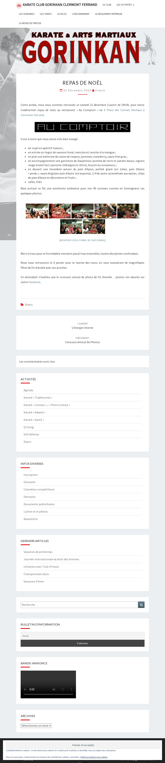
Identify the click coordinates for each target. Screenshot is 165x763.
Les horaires (26, 14)
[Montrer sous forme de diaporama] (83, 240)
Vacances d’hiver (34, 581)
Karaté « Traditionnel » (38, 397)
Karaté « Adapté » (35, 412)
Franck (100, 90)
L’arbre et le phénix (36, 511)
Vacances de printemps (38, 552)
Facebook (34, 282)
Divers (29, 304)
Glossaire (29, 482)
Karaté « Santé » (34, 420)
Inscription (31, 475)
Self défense (31, 434)
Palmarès (30, 497)
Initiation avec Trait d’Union (41, 566)
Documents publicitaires (39, 504)
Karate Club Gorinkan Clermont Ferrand (56, 5)
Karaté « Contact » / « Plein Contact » (47, 405)
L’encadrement (81, 14)
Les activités (125, 4)
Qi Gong (29, 427)
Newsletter (31, 519)
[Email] (83, 636)
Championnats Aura (36, 574)
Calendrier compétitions (39, 489)
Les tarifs (46, 14)
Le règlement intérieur (108, 14)
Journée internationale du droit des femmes (51, 559)
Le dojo (62, 14)
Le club (107, 4)
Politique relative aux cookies (93, 757)
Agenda (28, 390)
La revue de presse (30, 23)
